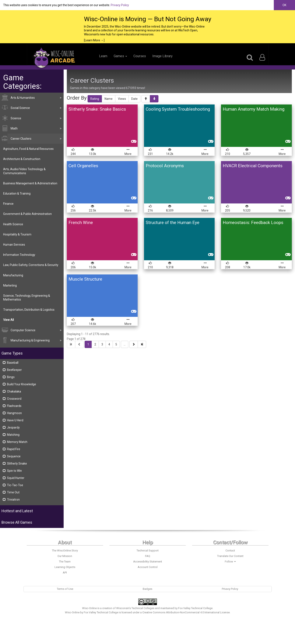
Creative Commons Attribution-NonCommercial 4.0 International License (186, 612)
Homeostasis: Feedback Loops (253, 222)
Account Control (148, 567)
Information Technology (19, 254)
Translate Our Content (230, 556)
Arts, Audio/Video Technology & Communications (24, 171)
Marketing (10, 285)
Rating (94, 98)
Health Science (13, 224)
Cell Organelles (83, 165)
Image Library (162, 56)
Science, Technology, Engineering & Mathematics (26, 297)
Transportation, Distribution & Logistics (29, 309)
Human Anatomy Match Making (253, 109)
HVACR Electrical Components (252, 165)
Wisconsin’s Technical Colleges (135, 608)
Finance (8, 203)
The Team (65, 561)
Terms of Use (65, 588)
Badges (147, 588)
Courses (139, 56)
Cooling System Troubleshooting (178, 109)
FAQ (147, 556)
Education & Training (17, 193)
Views (122, 98)
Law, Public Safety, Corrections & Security (30, 265)
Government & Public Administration (27, 214)
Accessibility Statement (147, 561)
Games (120, 56)
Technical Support (148, 550)
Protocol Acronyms (165, 165)
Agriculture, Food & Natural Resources (28, 148)
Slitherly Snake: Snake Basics (97, 109)
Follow (230, 561)
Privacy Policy (120, 5)
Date (134, 98)
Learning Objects (65, 567)
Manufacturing (13, 275)
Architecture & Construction (21, 159)
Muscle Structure (85, 279)
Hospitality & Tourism (17, 234)
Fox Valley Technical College (195, 608)
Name (109, 98)
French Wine (81, 222)
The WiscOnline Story (65, 550)
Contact (230, 550)
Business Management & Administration (30, 183)
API (65, 572)
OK (284, 5)
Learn (103, 56)
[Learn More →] (94, 40)
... (125, 344)
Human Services (14, 244)
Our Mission (64, 556)
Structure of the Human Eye (172, 222)
